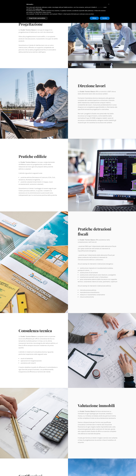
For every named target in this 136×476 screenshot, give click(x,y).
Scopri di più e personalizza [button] (37, 18)
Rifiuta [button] (94, 18)
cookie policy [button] (38, 9)
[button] (108, 4)
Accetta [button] (104, 18)
